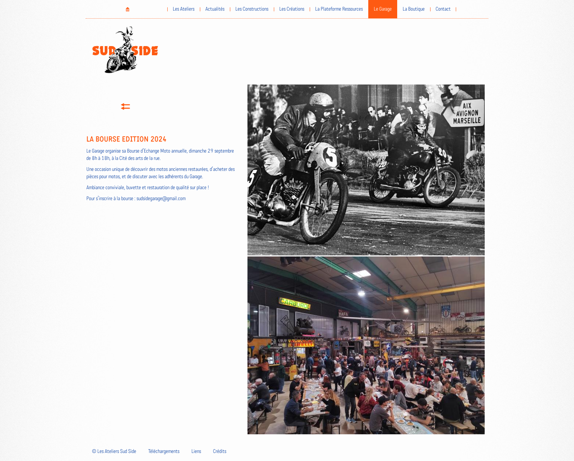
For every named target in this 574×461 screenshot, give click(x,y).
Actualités (214, 9)
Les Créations (291, 9)
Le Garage (383, 9)
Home (127, 9)
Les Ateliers (183, 9)
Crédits (219, 451)
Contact (443, 9)
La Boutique (414, 9)
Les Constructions (251, 9)
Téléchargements (163, 451)
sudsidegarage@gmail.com (161, 198)
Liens (196, 451)
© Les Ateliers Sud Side (114, 451)
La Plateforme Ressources (339, 9)
